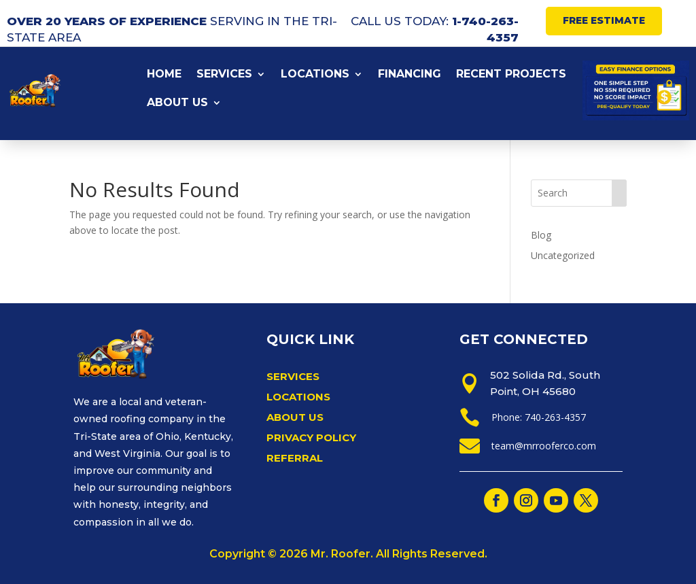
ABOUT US (177, 103)
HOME (164, 74)
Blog (541, 234)
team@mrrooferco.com (543, 445)
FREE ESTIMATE (604, 20)
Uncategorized (563, 255)
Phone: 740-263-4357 (538, 417)
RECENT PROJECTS (511, 74)
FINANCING (409, 74)
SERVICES (224, 74)
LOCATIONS (315, 74)
